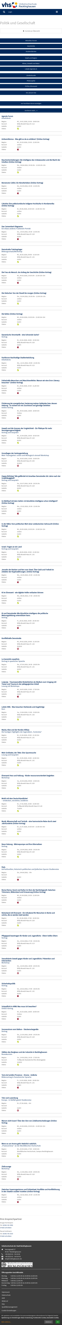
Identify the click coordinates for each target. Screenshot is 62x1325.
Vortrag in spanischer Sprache (13, 660)
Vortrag (20, 336)
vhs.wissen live (31, 93)
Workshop (28, 776)
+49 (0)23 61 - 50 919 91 (13, 1256)
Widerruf (5, 1301)
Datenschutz (6, 1295)
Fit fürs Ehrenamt (31, 86)
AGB (3, 1298)
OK (58, 1322)
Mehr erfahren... (6, 1322)
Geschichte (31, 46)
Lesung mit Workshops (29, 684)
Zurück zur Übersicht (31, 31)
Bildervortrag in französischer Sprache (19, 1076)
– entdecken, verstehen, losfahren (15, 799)
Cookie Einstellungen (9, 1310)
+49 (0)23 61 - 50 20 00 (12, 1254)
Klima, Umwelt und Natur (31, 63)
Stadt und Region (31, 58)
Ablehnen (49, 1322)
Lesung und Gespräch (19, 754)
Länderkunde (31, 75)
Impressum (6, 1292)
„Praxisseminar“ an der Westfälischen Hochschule (21, 1144)
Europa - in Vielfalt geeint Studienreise (16, 1099)
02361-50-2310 (8, 1234)
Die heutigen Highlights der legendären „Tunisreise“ (22, 731)
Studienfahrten (31, 51)
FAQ (3, 1304)
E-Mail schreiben (5, 1228)
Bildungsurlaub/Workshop (12, 250)
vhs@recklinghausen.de (13, 1259)
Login (10, 12)
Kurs (23, 708)
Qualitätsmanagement (9, 1307)
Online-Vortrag (29, 405)
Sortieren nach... (31, 110)
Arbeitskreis (7, 117)
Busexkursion (24, 1053)
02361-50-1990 (8, 1225)
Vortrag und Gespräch (12, 548)
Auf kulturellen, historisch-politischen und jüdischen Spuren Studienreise (30, 868)
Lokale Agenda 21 (31, 69)
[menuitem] (4, 12)
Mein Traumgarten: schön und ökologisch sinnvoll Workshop (25, 454)
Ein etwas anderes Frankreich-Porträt (16, 227)
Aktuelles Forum (31, 40)
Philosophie (31, 81)
